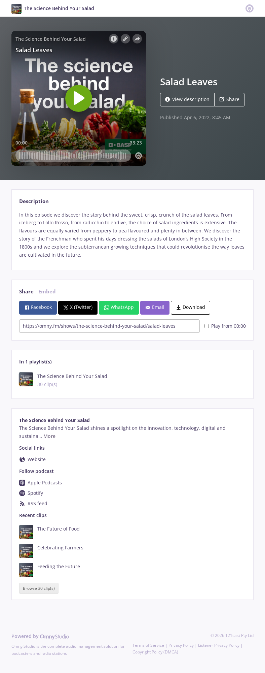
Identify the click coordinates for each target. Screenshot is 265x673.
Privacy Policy (181, 645)
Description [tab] (34, 201)
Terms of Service (148, 645)
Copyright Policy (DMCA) (155, 652)
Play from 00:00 (225, 326)
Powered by (40, 636)
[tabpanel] (132, 235)
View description (187, 99)
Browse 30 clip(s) (39, 588)
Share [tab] (26, 291)
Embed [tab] (47, 291)
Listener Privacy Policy (218, 645)
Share (229, 99)
